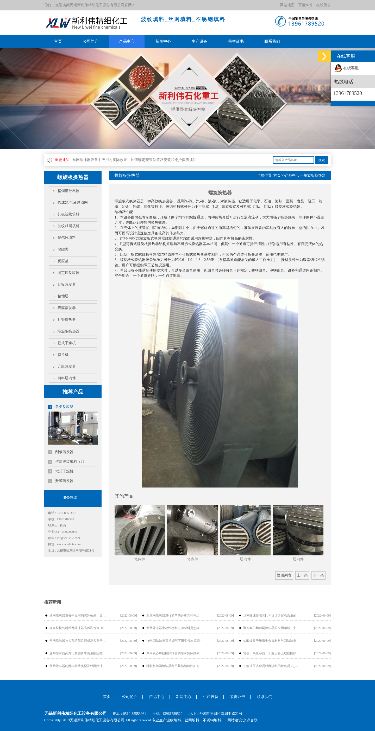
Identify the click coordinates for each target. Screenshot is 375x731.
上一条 (302, 575)
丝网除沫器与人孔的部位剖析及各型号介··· (77, 641)
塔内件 (139, 559)
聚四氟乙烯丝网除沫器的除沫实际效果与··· (174, 653)
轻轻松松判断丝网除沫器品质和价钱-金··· (77, 628)
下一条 (318, 575)
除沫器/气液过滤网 (73, 202)
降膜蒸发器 (67, 308)
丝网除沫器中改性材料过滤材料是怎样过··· (174, 628)
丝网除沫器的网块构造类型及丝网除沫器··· (77, 666)
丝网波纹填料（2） (67, 462)
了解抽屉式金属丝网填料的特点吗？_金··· (271, 666)
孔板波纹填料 (68, 214)
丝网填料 (192, 720)
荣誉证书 (236, 41)
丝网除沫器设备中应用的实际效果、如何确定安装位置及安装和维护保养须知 (134, 160)
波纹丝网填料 (68, 226)
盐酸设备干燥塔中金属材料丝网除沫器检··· (271, 641)
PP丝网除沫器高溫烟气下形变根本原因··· (174, 641)
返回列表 (284, 575)
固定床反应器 (68, 273)
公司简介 (90, 41)
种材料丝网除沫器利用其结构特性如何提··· (174, 666)
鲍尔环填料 (67, 238)
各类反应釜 (60, 407)
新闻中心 (163, 41)
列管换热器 (67, 320)
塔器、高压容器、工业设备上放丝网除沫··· (271, 653)
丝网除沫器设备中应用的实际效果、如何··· (77, 615)
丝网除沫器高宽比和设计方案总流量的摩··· (271, 615)
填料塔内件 (67, 378)
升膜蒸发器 (67, 366)
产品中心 (127, 41)
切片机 (63, 355)
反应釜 (63, 261)
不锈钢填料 (212, 720)
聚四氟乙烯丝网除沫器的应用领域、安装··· (271, 628)
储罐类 (63, 249)
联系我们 (272, 41)
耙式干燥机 (67, 343)
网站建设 (234, 720)
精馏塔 (63, 296)
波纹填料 (173, 720)
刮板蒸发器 (67, 284)
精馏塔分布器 (68, 191)
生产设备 (199, 41)
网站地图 (287, 5)
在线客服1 (347, 68)
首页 (58, 41)
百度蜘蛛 (305, 5)
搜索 (321, 160)
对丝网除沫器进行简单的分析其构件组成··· (174, 615)
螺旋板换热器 (68, 331)
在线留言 (323, 5)
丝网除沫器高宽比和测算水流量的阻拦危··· (77, 653)
